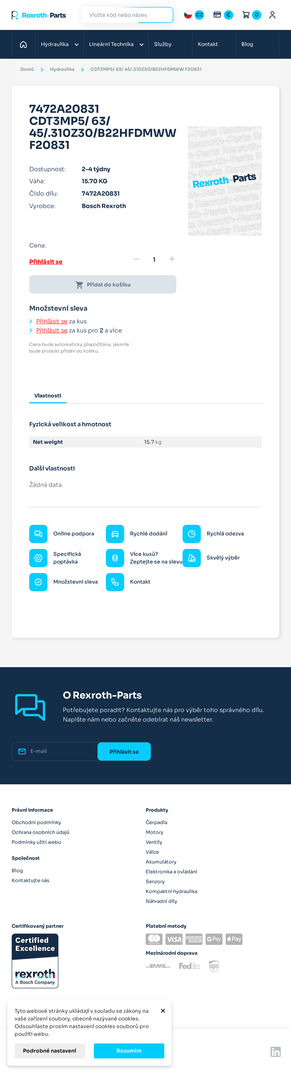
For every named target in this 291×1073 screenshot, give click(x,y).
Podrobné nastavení (49, 1050)
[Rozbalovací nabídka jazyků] (194, 15)
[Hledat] (122, 15)
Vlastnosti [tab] (47, 395)
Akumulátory (161, 862)
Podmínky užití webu (36, 842)
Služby (163, 44)
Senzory (155, 881)
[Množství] (154, 260)
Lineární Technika (111, 44)
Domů (25, 44)
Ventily (154, 842)
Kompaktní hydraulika (171, 891)
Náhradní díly (161, 901)
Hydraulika (55, 44)
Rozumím (129, 1050)
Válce (152, 852)
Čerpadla (156, 822)
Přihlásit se (45, 262)
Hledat (163, 15)
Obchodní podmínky (36, 822)
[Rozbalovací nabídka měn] (223, 15)
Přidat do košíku (103, 285)
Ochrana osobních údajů (40, 832)
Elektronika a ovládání (171, 872)
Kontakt (208, 44)
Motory (154, 832)
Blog (247, 44)
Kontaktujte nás (30, 880)
